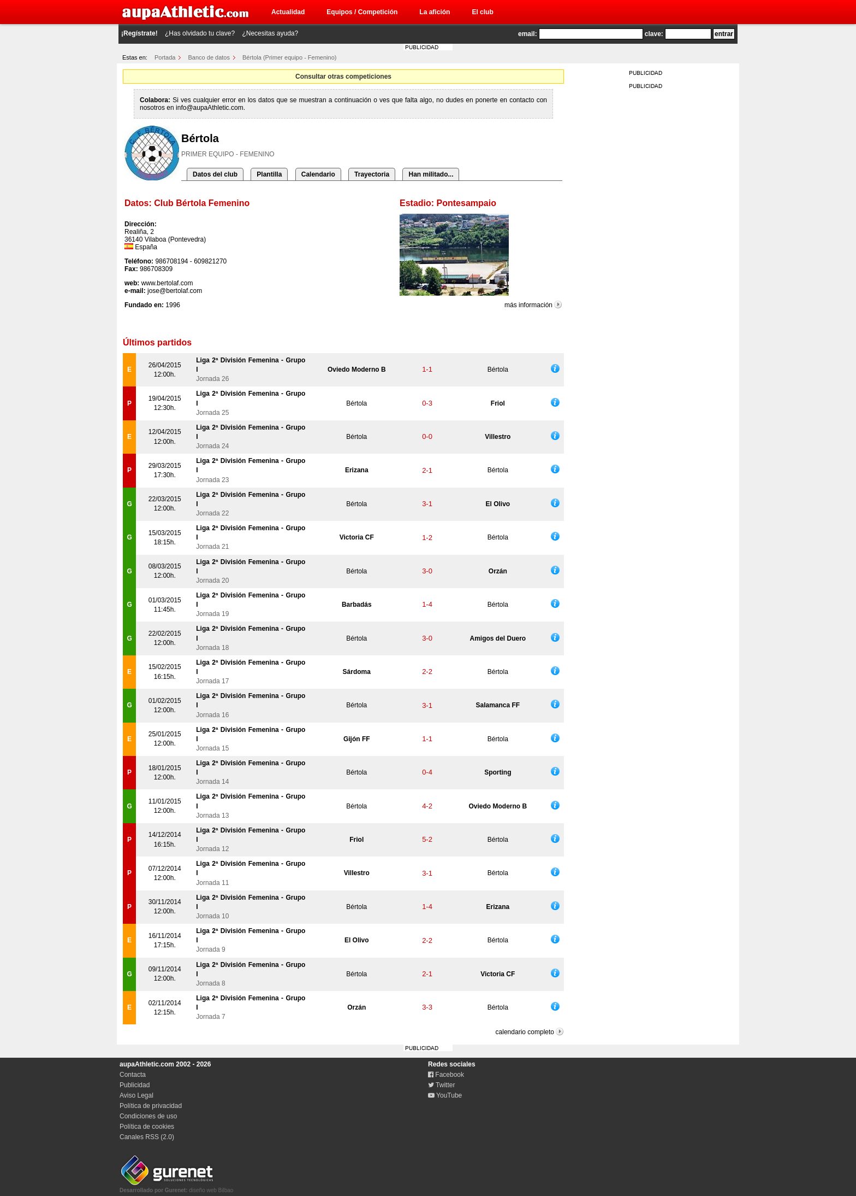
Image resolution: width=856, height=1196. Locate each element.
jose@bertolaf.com (174, 291)
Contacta (133, 1074)
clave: (654, 34)
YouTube (445, 1095)
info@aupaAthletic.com (209, 108)
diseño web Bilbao (176, 1187)
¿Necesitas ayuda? (270, 33)
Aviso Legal (136, 1095)
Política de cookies (147, 1126)
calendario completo (525, 1032)
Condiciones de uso (148, 1116)
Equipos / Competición (361, 12)
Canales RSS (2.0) (147, 1137)
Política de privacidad (151, 1106)
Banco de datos (209, 57)
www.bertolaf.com (167, 283)
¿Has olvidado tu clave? (200, 33)
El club (482, 12)
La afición (434, 12)
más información (528, 305)
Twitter (441, 1085)
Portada (165, 57)
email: (527, 34)
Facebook (446, 1074)
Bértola (498, 369)
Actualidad (288, 12)
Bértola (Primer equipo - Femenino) (289, 57)
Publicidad (135, 1085)
